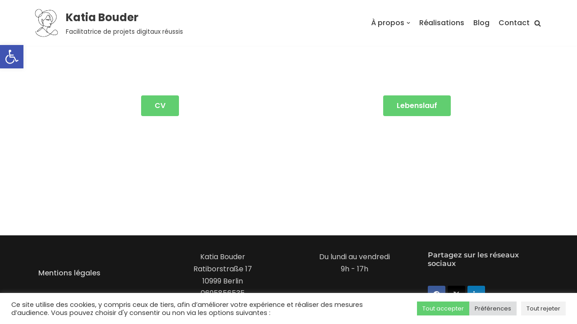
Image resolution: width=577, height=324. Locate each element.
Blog (481, 23)
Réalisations (441, 23)
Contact (514, 23)
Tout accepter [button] (443, 308)
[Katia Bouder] (107, 23)
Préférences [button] (493, 308)
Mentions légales (69, 273)
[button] (11, 56)
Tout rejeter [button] (543, 308)
